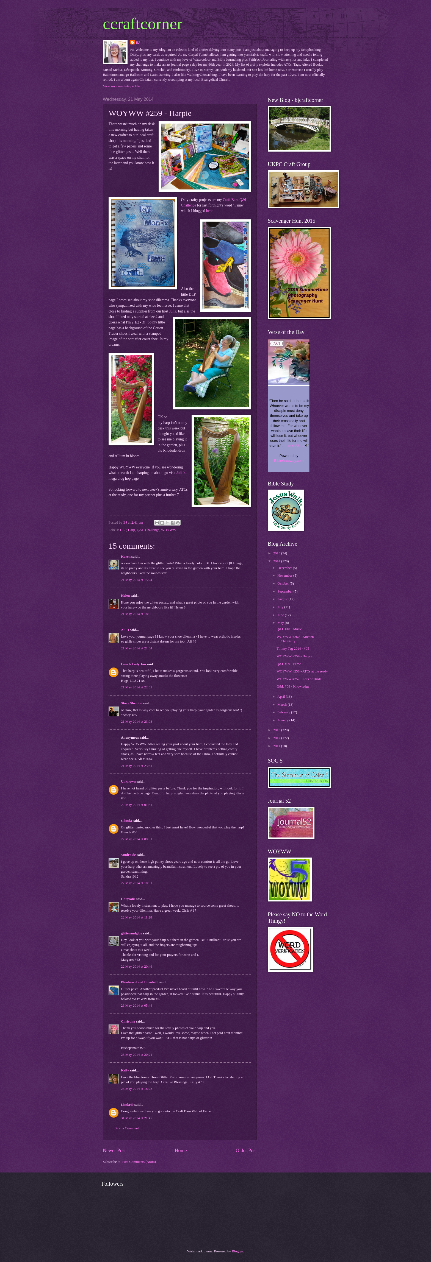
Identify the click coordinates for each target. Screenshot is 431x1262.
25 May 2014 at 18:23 (136, 1089)
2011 (277, 746)
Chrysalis (128, 899)
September (285, 591)
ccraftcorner (143, 24)
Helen (125, 596)
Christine (128, 1021)
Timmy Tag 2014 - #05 (293, 648)
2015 (277, 553)
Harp (131, 530)
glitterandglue (131, 933)
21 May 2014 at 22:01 (136, 687)
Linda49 (127, 1105)
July (280, 607)
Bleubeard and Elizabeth (140, 982)
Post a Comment (127, 1128)
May (281, 623)
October (283, 583)
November (285, 575)
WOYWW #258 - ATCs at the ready (302, 671)
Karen (126, 557)
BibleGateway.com (288, 461)
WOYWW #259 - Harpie (294, 656)
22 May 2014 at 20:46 (136, 966)
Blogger (237, 1251)
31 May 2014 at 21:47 (136, 1118)
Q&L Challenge (148, 530)
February (284, 712)
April (281, 697)
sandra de (128, 855)
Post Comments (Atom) (139, 1162)
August (282, 599)
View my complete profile (121, 86)
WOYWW (168, 530)
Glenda (126, 821)
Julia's (181, 473)
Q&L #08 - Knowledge (293, 686)
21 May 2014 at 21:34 (136, 648)
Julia (172, 311)
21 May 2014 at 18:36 (136, 614)
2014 (277, 561)
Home (181, 1150)
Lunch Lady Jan (133, 664)
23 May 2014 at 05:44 (136, 1005)
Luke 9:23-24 (293, 446)
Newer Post (114, 1150)
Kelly (125, 1070)
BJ (138, 42)
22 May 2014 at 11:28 (136, 917)
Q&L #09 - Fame (289, 664)
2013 (277, 730)
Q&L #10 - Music (289, 629)
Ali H (125, 630)
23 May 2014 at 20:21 (136, 1055)
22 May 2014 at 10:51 (136, 883)
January (283, 720)
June (281, 615)
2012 (277, 738)
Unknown (128, 781)
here (209, 211)
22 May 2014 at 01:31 (136, 805)
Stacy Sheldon (131, 703)
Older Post (246, 1150)
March (282, 705)
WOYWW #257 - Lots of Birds (299, 679)
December (285, 568)
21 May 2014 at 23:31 (136, 766)
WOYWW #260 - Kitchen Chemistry (295, 639)
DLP (123, 530)
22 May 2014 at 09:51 (136, 839)
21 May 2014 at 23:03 (136, 722)
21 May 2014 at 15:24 (136, 580)
